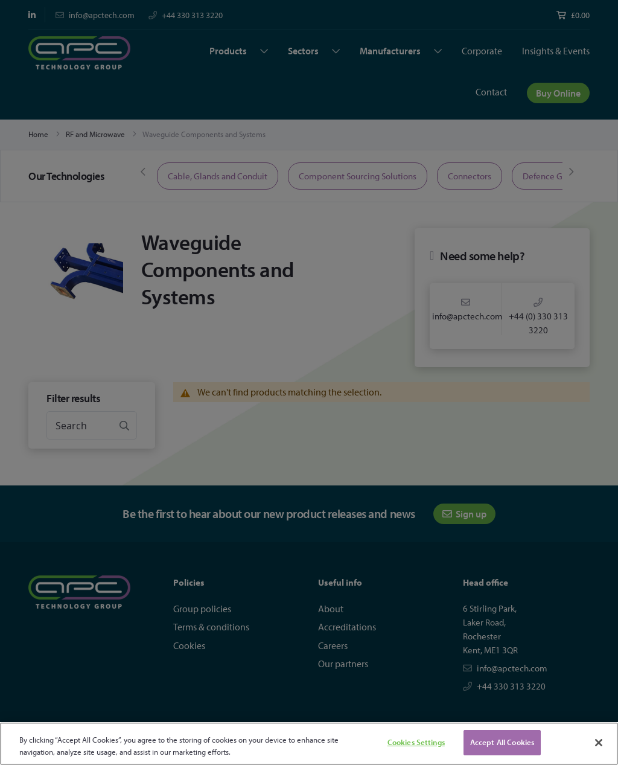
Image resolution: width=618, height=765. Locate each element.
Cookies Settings (416, 742)
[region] (309, 743)
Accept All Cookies (502, 742)
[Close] (598, 742)
